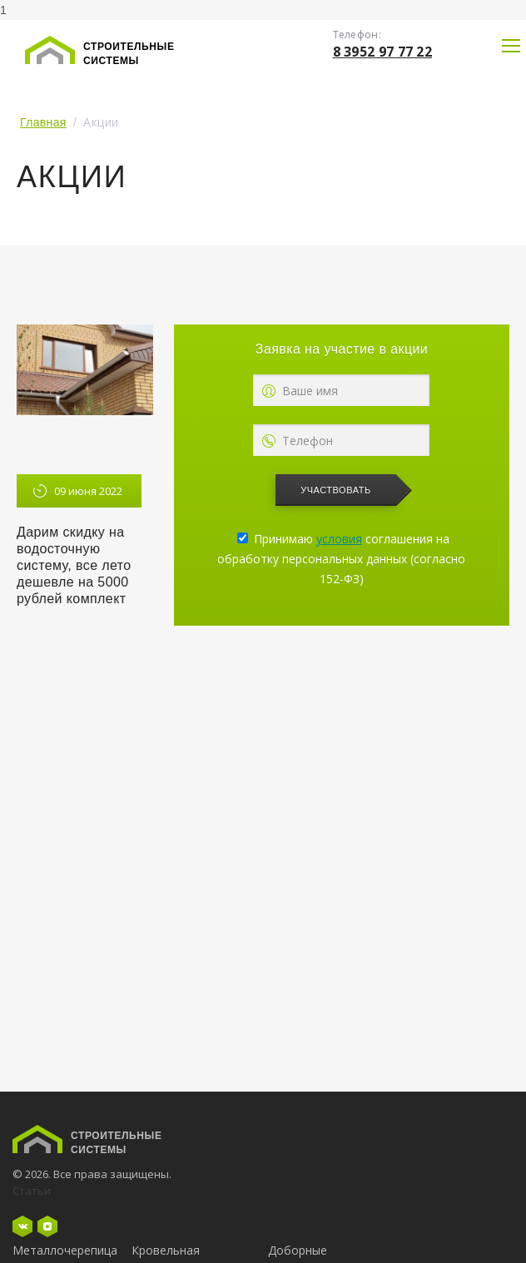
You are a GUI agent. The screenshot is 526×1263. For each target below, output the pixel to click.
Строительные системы (129, 54)
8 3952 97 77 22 (383, 51)
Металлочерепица (64, 1250)
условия (339, 539)
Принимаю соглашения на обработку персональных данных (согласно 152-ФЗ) (341, 559)
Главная (43, 122)
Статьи (31, 1190)
